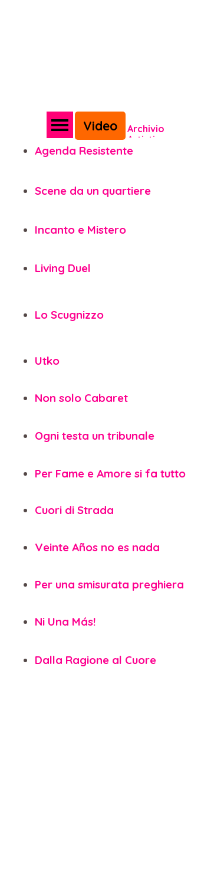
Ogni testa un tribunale (94, 435)
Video (100, 125)
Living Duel (63, 268)
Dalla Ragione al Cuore (95, 660)
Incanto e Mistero (80, 230)
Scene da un (67, 191)
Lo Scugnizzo (69, 314)
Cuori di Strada (74, 510)
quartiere (126, 191)
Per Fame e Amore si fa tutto (110, 473)
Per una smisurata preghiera (109, 584)
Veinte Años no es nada (97, 547)
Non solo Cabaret (81, 398)
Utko (47, 361)
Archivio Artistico (147, 134)
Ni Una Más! (65, 621)
